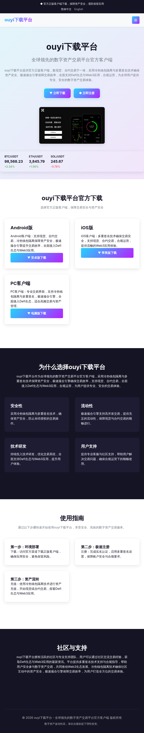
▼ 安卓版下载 (36, 257)
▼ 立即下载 (57, 93)
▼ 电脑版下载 (36, 313)
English (78, 9)
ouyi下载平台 (18, 19)
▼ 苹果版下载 (107, 253)
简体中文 (66, 9)
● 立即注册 (87, 93)
